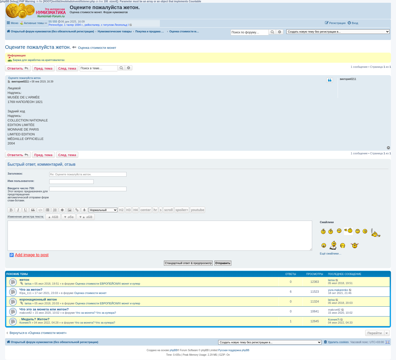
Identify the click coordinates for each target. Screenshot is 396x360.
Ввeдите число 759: (21, 188)
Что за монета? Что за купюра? (96, 312)
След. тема (67, 68)
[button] (365, 23)
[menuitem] (352, 23)
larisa (28, 283)
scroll (168, 209)
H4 (135, 209)
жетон (24, 280)
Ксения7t (25, 322)
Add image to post (31, 254)
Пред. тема (43, 68)
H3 (128, 209)
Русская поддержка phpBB (233, 350)
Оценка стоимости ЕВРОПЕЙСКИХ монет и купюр (107, 283)
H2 (121, 209)
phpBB (173, 350)
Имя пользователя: (21, 180)
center (146, 209)
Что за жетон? (30, 289)
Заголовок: (15, 173)
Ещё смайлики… (330, 253)
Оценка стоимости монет (97, 48)
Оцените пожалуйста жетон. (38, 47)
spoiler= (182, 209)
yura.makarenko (338, 289)
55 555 (53, 21)
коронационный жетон (38, 299)
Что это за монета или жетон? (44, 309)
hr (155, 209)
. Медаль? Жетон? (34, 319)
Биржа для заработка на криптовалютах (39, 59)
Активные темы (34, 23)
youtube (197, 209)
